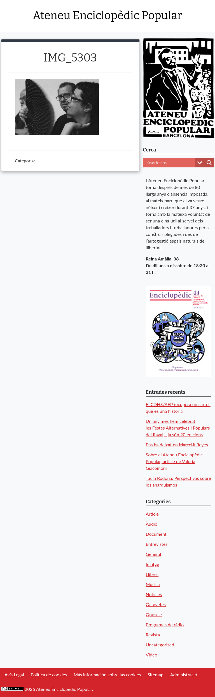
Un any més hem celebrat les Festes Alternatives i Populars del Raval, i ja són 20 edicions (178, 427)
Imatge (152, 564)
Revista (153, 634)
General (153, 554)
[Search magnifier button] (209, 162)
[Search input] (170, 162)
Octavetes (156, 604)
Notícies (154, 594)
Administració (183, 674)
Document (156, 534)
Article (152, 513)
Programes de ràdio (165, 624)
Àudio (151, 524)
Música (153, 584)
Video (151, 654)
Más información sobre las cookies (107, 674)
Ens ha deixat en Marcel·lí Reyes (177, 444)
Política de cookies (49, 674)
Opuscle (154, 614)
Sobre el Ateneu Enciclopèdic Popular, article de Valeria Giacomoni (174, 461)
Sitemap (155, 674)
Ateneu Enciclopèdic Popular (107, 15)
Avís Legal (14, 674)
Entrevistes (156, 544)
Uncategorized (160, 644)
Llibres (152, 574)
